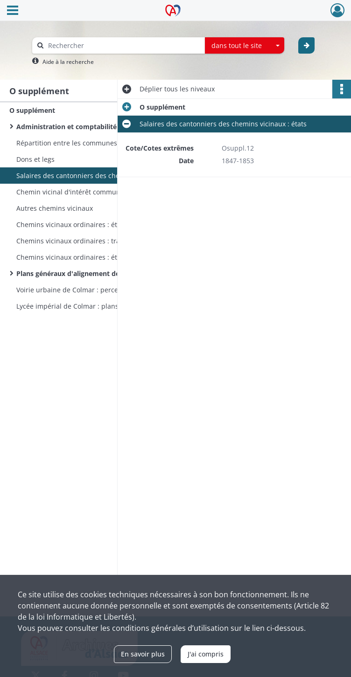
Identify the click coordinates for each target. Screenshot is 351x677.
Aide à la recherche (68, 62)
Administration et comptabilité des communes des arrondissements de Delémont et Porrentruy (109, 126)
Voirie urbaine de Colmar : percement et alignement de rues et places (109, 289)
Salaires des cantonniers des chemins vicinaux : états (99, 175)
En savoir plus (143, 653)
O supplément (32, 110)
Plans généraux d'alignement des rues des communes (103, 273)
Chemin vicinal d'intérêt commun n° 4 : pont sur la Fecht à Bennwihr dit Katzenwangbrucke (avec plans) (109, 191)
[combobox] (244, 45)
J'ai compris (206, 653)
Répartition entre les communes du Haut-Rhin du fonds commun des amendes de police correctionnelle (109, 142)
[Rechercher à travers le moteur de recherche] (123, 45)
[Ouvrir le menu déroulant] (12, 11)
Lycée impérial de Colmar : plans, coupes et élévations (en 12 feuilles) (109, 306)
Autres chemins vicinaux (54, 208)
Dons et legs (35, 159)
